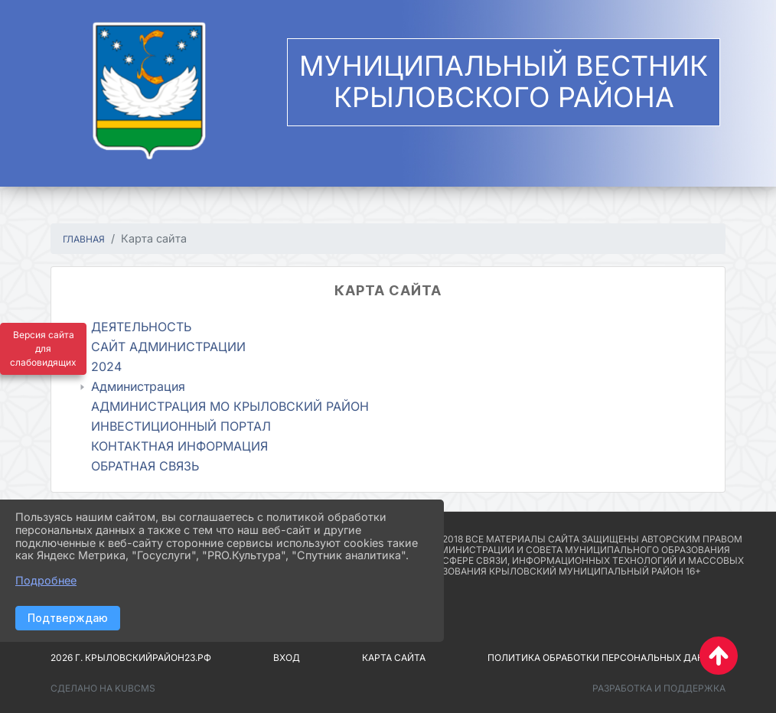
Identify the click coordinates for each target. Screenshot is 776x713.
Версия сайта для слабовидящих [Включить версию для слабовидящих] (43, 348)
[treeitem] (391, 327)
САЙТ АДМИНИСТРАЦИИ (168, 346)
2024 (106, 366)
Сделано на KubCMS (103, 688)
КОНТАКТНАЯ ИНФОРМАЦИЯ (179, 446)
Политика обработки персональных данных (606, 657)
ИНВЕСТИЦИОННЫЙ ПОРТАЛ (181, 426)
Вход (286, 657)
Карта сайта (393, 657)
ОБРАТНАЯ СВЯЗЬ (145, 466)
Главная (84, 239)
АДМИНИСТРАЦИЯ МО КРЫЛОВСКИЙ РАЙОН (230, 406)
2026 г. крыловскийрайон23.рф (131, 657)
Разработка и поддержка (658, 688)
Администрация (138, 386)
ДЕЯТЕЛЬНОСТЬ (141, 327)
